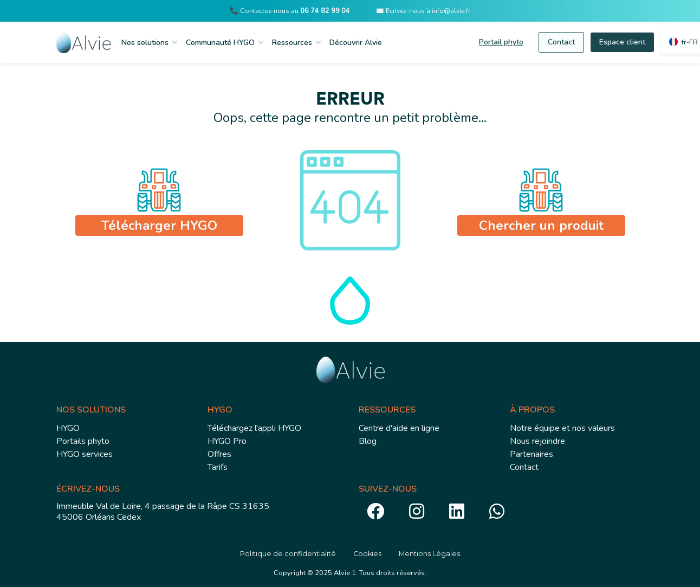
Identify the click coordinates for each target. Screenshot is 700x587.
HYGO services (84, 454)
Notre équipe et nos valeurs (562, 428)
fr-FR (690, 42)
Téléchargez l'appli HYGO (254, 428)
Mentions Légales (429, 554)
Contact (561, 42)
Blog (368, 441)
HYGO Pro (227, 441)
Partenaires (531, 454)
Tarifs (218, 467)
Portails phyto (82, 441)
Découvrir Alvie (355, 42)
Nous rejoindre (537, 441)
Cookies (367, 554)
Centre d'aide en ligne (399, 428)
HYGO (68, 428)
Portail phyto (501, 42)
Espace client (622, 42)
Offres (219, 454)
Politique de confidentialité (288, 554)
